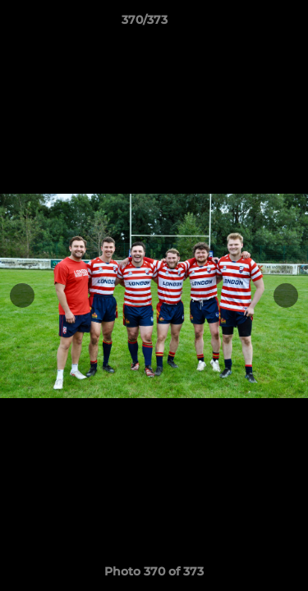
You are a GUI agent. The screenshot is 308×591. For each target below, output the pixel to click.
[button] (249, 23)
